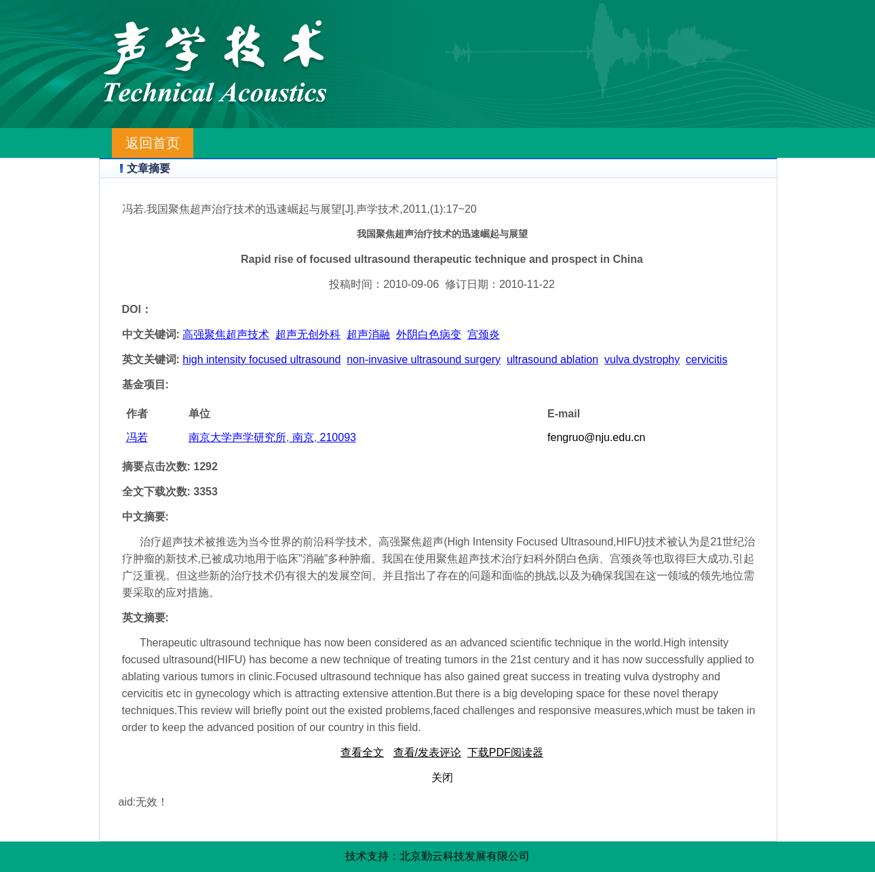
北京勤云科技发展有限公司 (465, 856)
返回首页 (152, 143)
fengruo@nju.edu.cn (596, 437)
